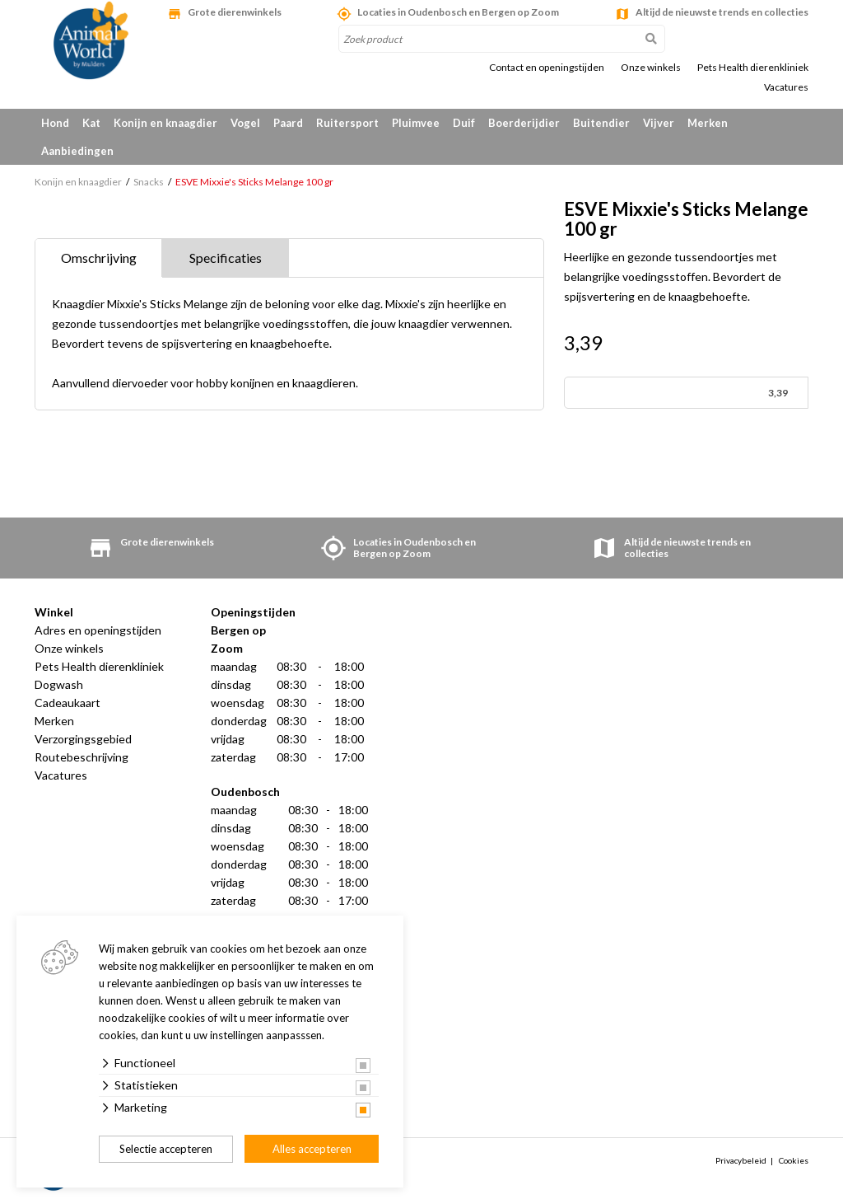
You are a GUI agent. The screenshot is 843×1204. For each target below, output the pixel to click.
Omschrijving (99, 257)
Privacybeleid (740, 1160)
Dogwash (59, 684)
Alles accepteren (312, 1148)
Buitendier (601, 122)
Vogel (245, 122)
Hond (55, 122)
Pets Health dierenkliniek (752, 68)
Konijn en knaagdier (165, 122)
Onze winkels (651, 68)
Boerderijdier (524, 122)
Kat (91, 122)
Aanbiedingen (77, 150)
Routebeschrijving (81, 757)
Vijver (658, 122)
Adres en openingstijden (98, 630)
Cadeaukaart (67, 703)
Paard (288, 122)
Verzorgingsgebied (83, 739)
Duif (464, 122)
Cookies (793, 1160)
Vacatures (786, 87)
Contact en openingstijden (546, 68)
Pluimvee (416, 122)
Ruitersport (347, 122)
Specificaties (225, 257)
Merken (707, 122)
